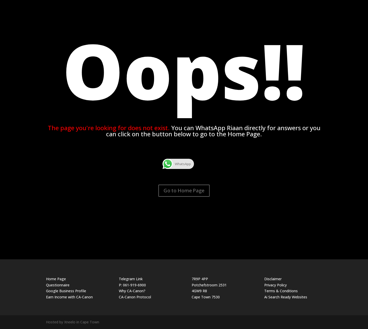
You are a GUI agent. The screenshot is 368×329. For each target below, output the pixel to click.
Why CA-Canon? (132, 290)
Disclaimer (273, 278)
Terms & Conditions (281, 290)
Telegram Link (131, 278)
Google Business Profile (66, 290)
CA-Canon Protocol (135, 297)
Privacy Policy (275, 285)
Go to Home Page (184, 190)
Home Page (56, 278)
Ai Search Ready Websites (285, 297)
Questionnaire (58, 285)
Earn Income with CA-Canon (69, 297)
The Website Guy (311, 6)
